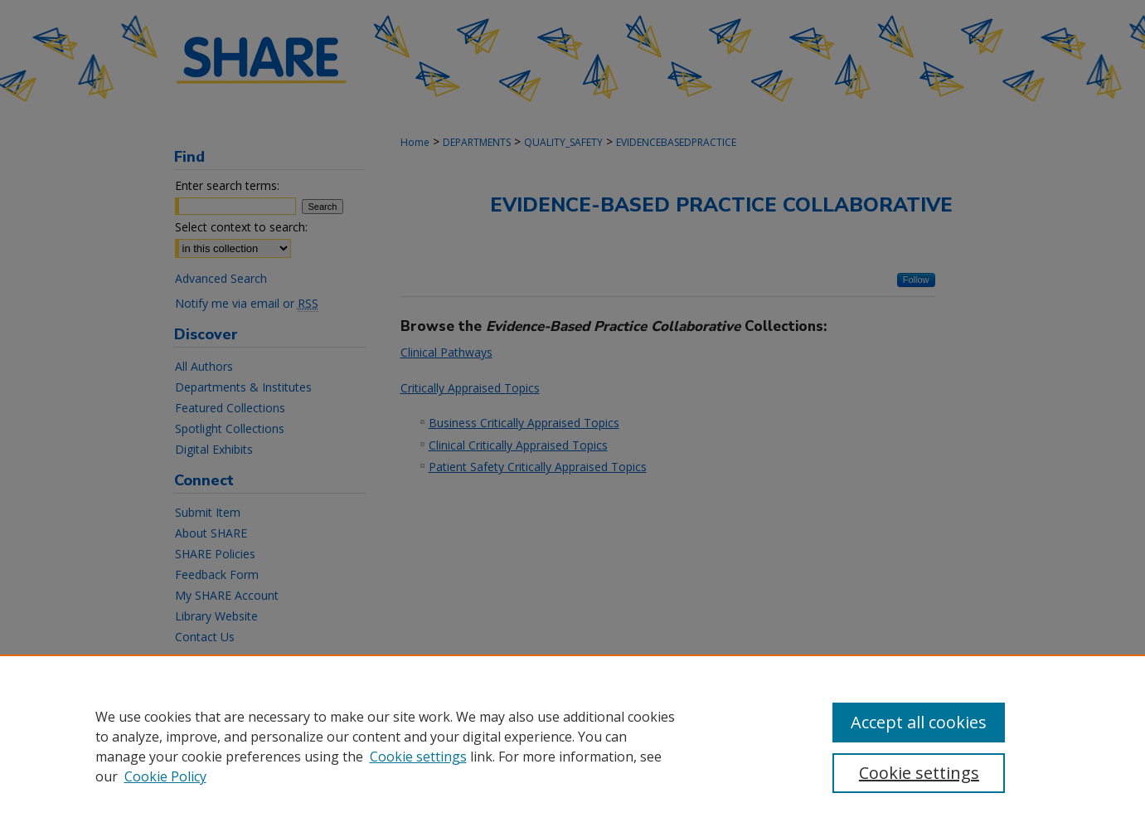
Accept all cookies (919, 722)
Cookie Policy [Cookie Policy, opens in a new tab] (165, 776)
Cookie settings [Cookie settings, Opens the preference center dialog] (919, 773)
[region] (572, 746)
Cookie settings (418, 756)
